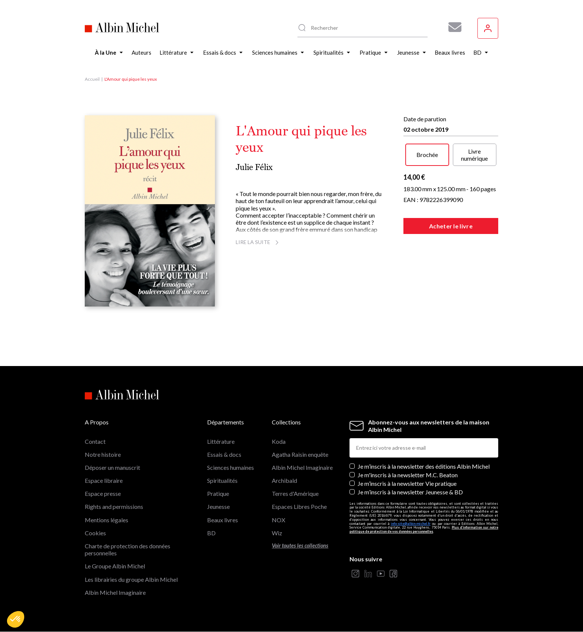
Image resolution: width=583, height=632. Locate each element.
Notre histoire (103, 454)
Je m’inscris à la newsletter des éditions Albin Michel (424, 466)
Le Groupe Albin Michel (115, 566)
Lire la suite (258, 242)
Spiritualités (222, 480)
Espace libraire (104, 480)
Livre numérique (474, 155)
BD (211, 532)
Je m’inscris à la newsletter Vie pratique (407, 483)
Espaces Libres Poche (299, 506)
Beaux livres (222, 519)
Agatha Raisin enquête (300, 454)
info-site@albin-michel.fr (411, 524)
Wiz (277, 532)
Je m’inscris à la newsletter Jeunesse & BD (410, 491)
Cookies (95, 532)
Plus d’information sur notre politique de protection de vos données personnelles (424, 529)
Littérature (221, 441)
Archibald (284, 480)
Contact (95, 441)
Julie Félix (254, 167)
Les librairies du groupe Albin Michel (131, 579)
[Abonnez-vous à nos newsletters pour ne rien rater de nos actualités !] (452, 27)
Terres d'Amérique (295, 493)
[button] (16, 619)
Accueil (92, 79)
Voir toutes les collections (300, 545)
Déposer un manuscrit (112, 467)
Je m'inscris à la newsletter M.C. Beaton (408, 474)
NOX (278, 519)
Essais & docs (224, 454)
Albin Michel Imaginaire (115, 592)
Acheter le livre (451, 226)
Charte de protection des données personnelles (127, 549)
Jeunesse (218, 506)
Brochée (427, 154)
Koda (279, 441)
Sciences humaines (230, 467)
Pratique (218, 493)
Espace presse (103, 493)
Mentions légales (106, 519)
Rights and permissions (114, 506)
